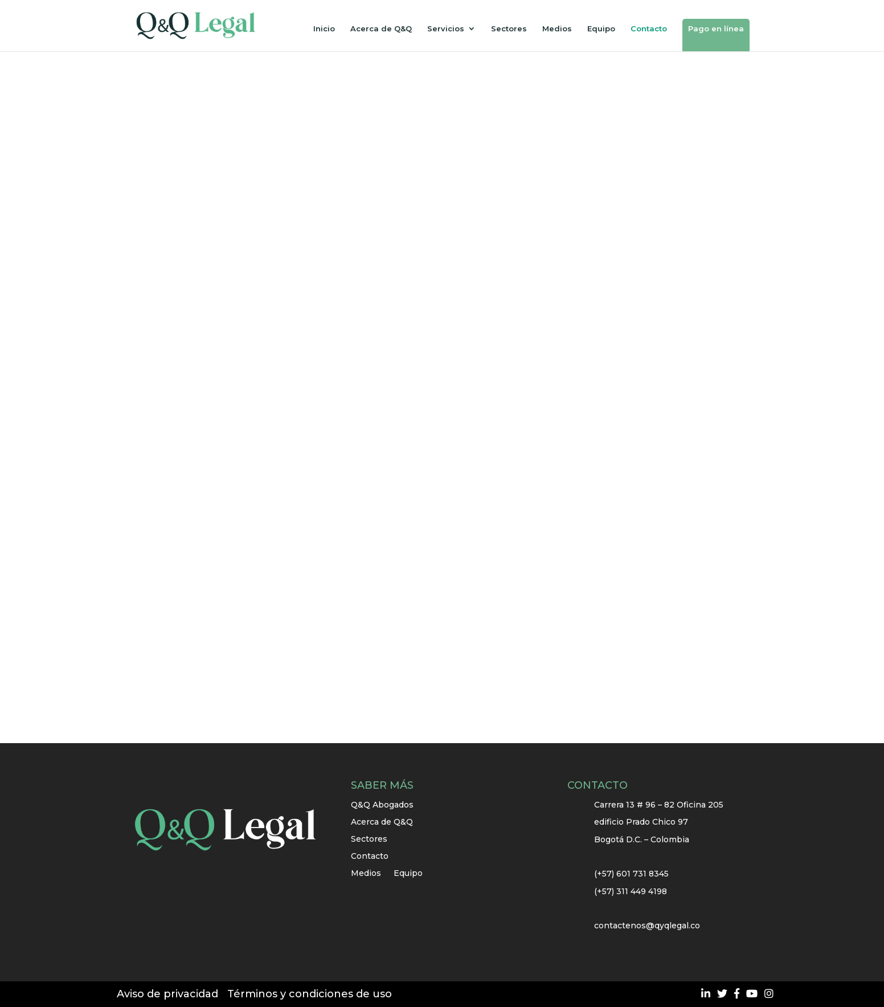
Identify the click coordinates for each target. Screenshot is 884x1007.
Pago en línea (716, 28)
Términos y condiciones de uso (309, 994)
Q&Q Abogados (382, 805)
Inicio (324, 29)
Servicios (445, 29)
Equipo (601, 29)
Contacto (649, 29)
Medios (557, 29)
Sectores (509, 29)
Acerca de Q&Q (381, 29)
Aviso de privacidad (167, 994)
